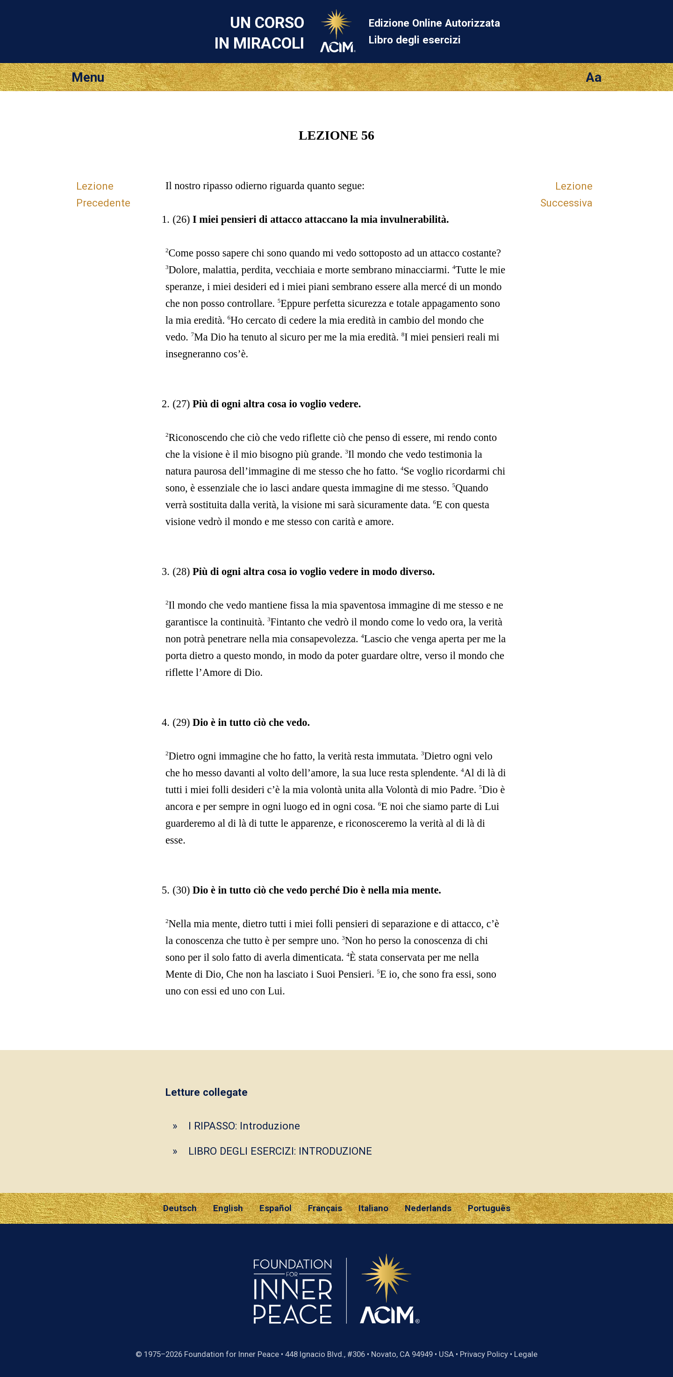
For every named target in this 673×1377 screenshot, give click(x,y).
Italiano (373, 1208)
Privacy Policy (484, 1354)
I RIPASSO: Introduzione (244, 1126)
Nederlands (428, 1208)
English (228, 1208)
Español (275, 1208)
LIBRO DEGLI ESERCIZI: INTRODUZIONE (280, 1151)
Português (489, 1208)
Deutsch (180, 1208)
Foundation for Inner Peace (231, 1354)
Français (325, 1208)
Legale (525, 1354)
